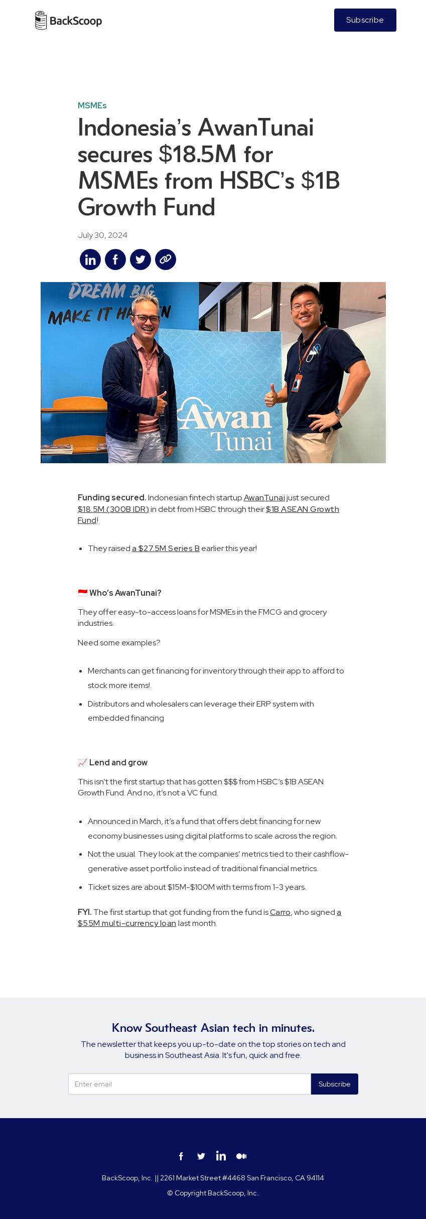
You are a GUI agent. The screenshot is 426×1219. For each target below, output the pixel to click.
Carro (280, 912)
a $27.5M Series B (166, 548)
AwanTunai (265, 497)
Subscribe (365, 20)
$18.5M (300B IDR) (114, 509)
